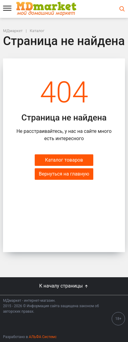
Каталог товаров (64, 160)
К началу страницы (64, 286)
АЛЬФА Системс (42, 337)
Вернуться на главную (64, 174)
